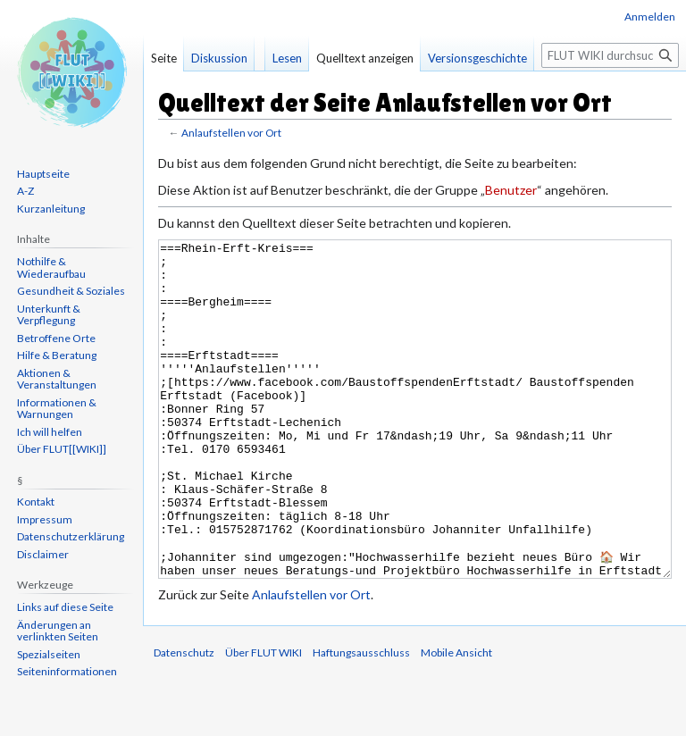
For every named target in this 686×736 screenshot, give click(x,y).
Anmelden (649, 16)
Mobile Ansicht (456, 719)
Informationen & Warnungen (56, 409)
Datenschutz (184, 719)
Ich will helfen (49, 432)
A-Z (25, 190)
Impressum (44, 519)
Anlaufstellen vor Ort (231, 132)
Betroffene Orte (56, 338)
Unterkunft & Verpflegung (48, 315)
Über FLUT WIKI (263, 719)
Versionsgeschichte (477, 58)
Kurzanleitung (51, 208)
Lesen (287, 58)
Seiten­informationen (67, 671)
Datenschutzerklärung (70, 536)
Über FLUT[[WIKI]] (61, 449)
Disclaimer (43, 554)
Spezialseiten (48, 654)
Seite (164, 58)
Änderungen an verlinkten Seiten (57, 631)
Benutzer (511, 189)
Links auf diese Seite (65, 607)
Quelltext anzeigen (365, 58)
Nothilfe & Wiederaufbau (51, 267)
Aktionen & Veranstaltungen (56, 379)
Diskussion (219, 58)
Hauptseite (43, 173)
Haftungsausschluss (361, 719)
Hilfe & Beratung (56, 355)
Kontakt (35, 501)
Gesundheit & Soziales (71, 290)
